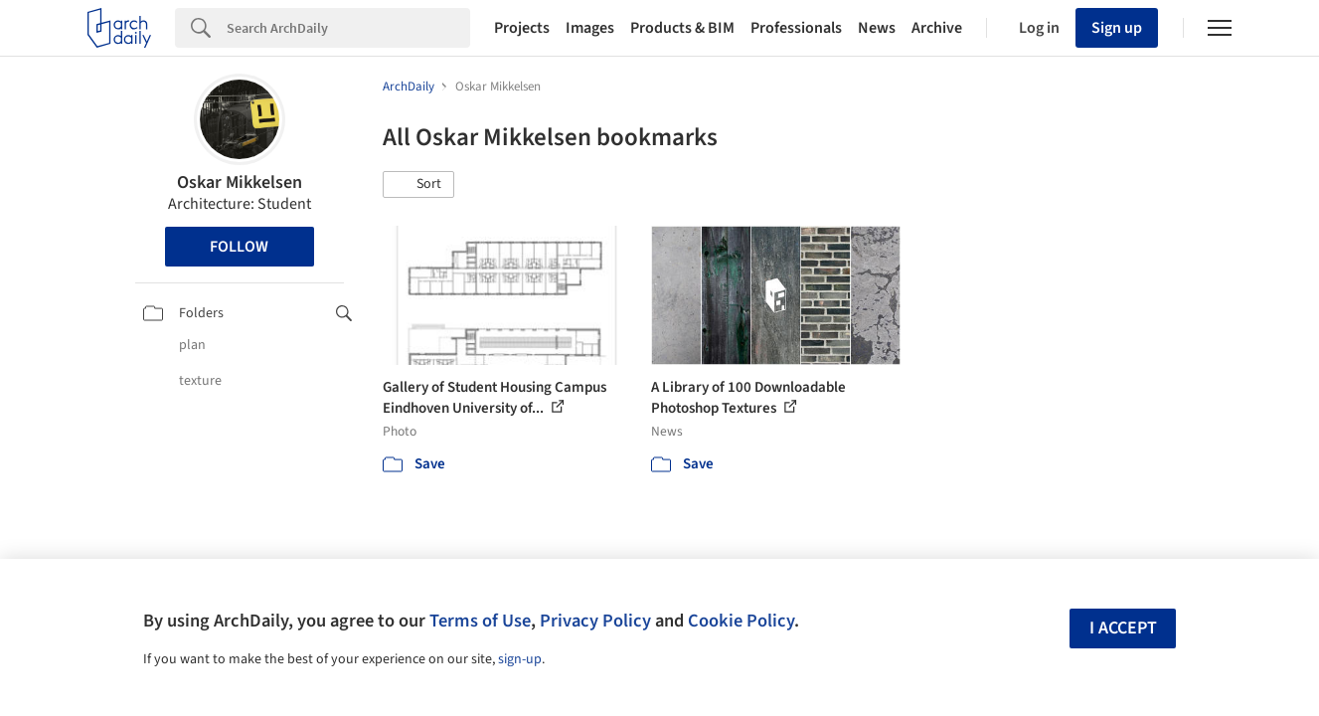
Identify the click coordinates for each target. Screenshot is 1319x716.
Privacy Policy (595, 620)
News (877, 28)
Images (590, 28)
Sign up (1116, 28)
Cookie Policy (741, 620)
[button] (418, 185)
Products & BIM (682, 28)
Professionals (796, 28)
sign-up (520, 659)
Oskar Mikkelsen (239, 182)
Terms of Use (480, 620)
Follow (239, 247)
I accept (1123, 628)
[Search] (348, 28)
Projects (522, 28)
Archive (936, 28)
